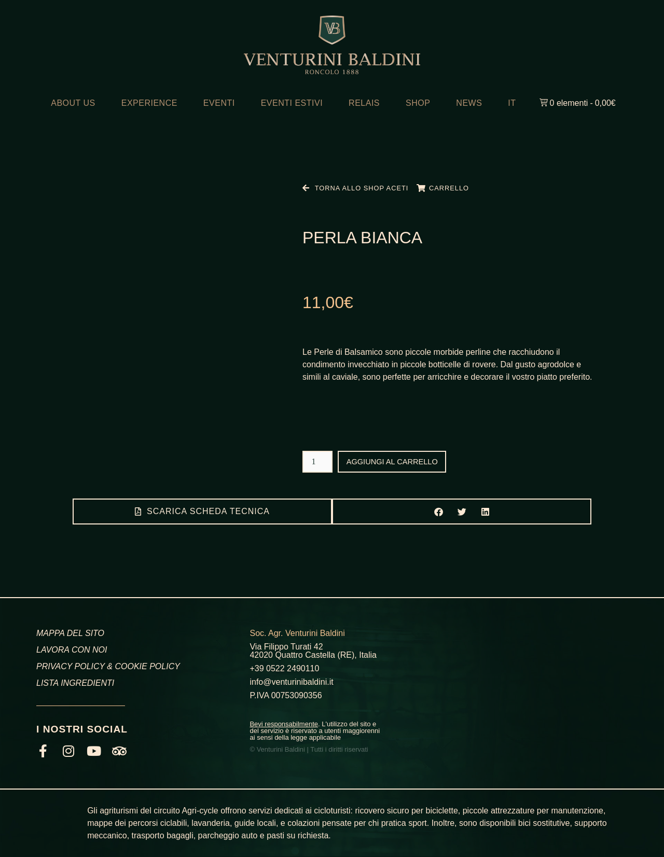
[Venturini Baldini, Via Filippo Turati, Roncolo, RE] (531, 684)
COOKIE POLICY (147, 666)
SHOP (418, 103)
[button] (438, 511)
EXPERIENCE (149, 103)
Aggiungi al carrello (397, 461)
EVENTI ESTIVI (292, 103)
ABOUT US (73, 103)
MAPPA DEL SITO (70, 633)
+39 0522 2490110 (284, 668)
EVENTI (219, 103)
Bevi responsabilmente (284, 724)
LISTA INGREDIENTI (75, 683)
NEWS (469, 103)
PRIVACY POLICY (70, 666)
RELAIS (364, 103)
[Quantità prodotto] (317, 462)
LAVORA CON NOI (71, 649)
